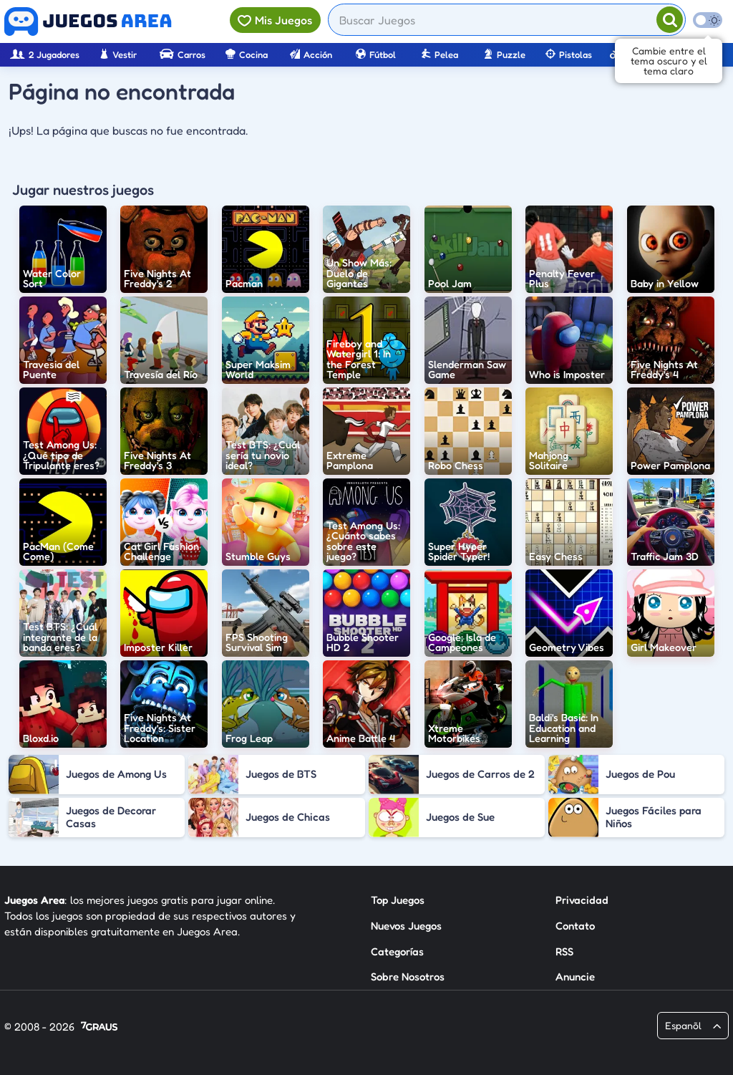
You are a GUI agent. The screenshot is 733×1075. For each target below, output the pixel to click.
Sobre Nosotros (408, 976)
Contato (575, 925)
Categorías (397, 951)
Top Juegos (397, 900)
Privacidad (581, 900)
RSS (564, 951)
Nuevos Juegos (406, 925)
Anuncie (575, 976)
